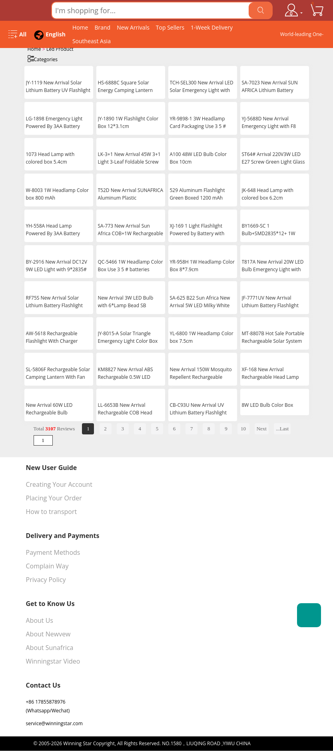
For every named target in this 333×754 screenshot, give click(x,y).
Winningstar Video (53, 660)
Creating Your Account (59, 483)
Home (80, 27)
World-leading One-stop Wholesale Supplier (302, 36)
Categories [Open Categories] (43, 58)
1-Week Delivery (212, 27)
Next (262, 428)
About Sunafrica (50, 646)
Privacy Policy (46, 578)
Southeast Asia (91, 41)
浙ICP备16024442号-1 (276, 742)
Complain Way (47, 565)
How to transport (51, 510)
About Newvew (48, 633)
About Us (40, 619)
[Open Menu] (17, 34)
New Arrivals (133, 27)
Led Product (60, 49)
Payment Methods (53, 551)
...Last (282, 428)
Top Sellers (170, 27)
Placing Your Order (54, 497)
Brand (102, 27)
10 (243, 428)
